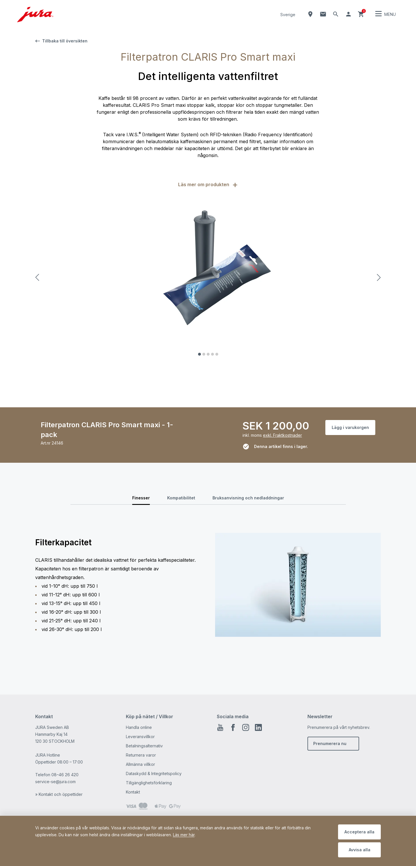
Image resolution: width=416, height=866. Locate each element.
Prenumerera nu (329, 743)
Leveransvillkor (140, 736)
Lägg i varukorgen (350, 427)
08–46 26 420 (65, 774)
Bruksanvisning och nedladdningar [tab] (248, 497)
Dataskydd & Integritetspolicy (154, 773)
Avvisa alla (359, 849)
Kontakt (133, 792)
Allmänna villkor (140, 764)
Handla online (139, 727)
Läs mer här (184, 834)
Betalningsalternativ (144, 745)
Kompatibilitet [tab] (181, 497)
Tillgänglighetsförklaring (149, 782)
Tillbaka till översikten (61, 40)
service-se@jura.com (55, 781)
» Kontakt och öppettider (59, 794)
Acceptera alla (359, 831)
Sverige (287, 14)
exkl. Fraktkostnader (282, 435)
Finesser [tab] (141, 497)
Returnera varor (141, 755)
